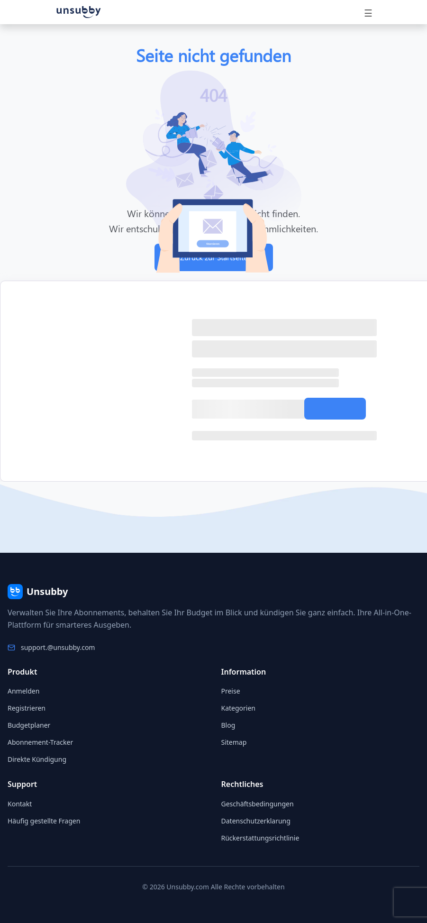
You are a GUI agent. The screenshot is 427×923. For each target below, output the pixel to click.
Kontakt (20, 803)
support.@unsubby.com (58, 647)
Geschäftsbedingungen (257, 803)
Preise (230, 690)
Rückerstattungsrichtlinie (260, 837)
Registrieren (26, 708)
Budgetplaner (29, 725)
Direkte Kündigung (37, 759)
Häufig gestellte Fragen (44, 820)
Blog (228, 725)
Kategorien (238, 708)
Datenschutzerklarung (256, 820)
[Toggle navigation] (368, 12)
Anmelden (23, 690)
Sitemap (234, 742)
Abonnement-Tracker (40, 742)
